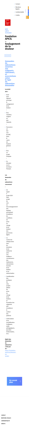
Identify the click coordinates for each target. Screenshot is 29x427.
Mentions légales (18, 8)
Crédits (18, 15)
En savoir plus (13, 381)
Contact (18, 4)
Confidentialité (20, 12)
